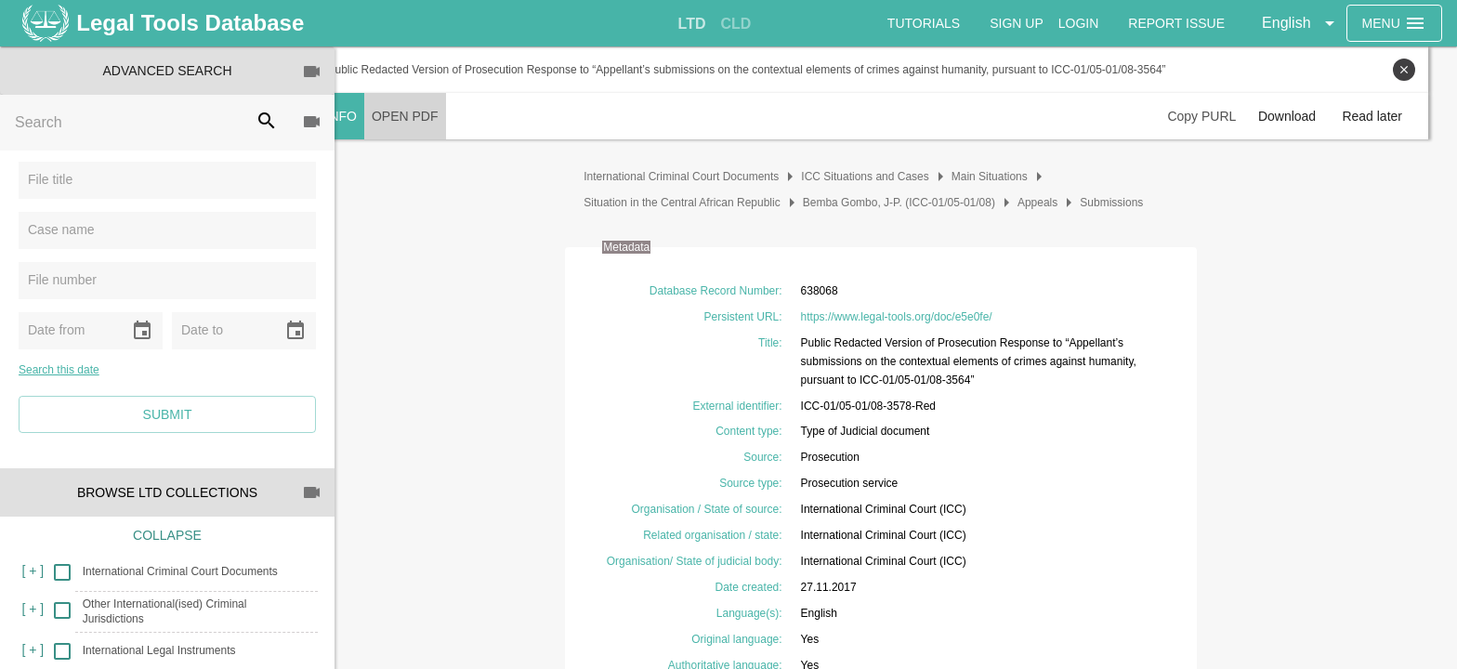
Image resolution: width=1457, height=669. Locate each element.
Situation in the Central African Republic (696, 202)
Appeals (1052, 202)
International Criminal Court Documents (696, 176)
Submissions (1126, 202)
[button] (1302, 23)
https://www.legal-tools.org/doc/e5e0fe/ (910, 316)
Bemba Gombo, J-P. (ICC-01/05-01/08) (913, 202)
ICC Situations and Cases (879, 176)
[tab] (692, 24)
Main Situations (1004, 176)
